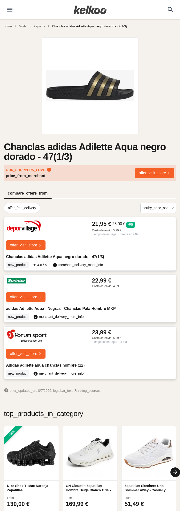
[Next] (175, 472)
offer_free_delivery (22, 208)
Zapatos (39, 26)
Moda (23, 26)
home (8, 26)
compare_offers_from (28, 193)
